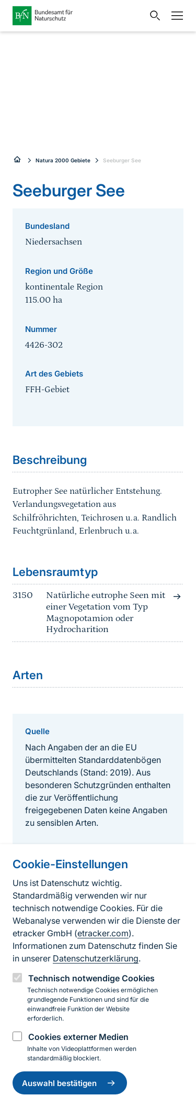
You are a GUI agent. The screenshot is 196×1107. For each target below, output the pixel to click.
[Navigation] (174, 15)
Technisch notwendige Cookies (91, 978)
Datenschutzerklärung (96, 958)
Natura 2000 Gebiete (63, 160)
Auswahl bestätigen (70, 1083)
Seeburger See (122, 160)
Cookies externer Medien (78, 1037)
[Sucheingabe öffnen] (153, 15)
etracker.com (103, 933)
